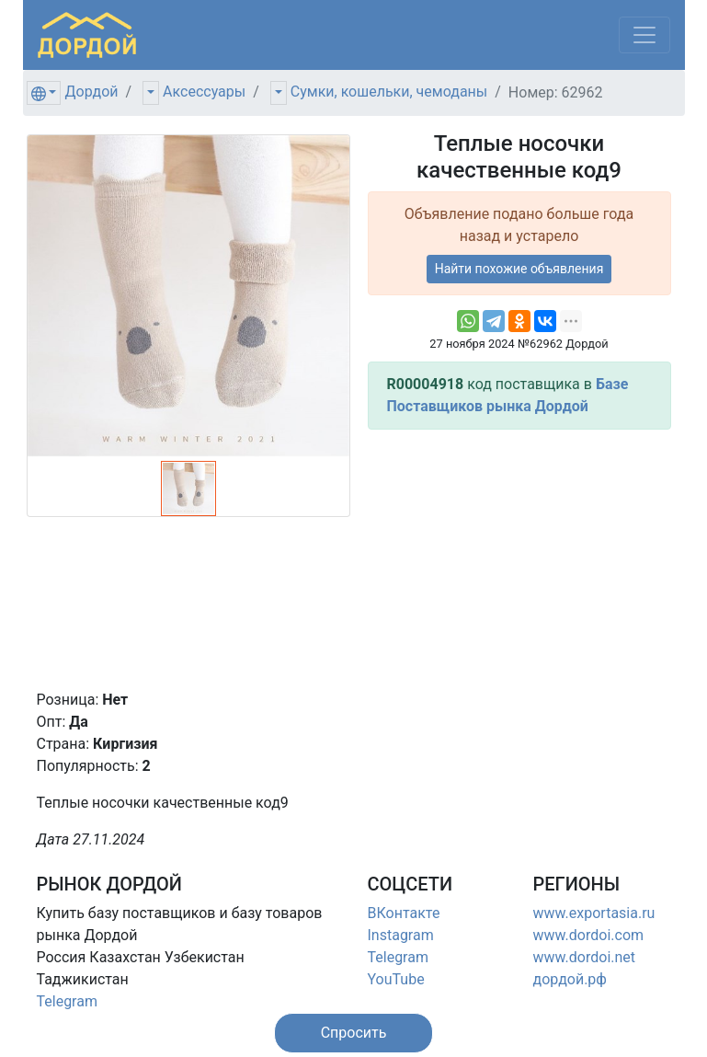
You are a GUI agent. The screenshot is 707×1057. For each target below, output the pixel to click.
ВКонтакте (404, 913)
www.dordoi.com (588, 935)
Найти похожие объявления (519, 268)
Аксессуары (204, 91)
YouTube (396, 979)
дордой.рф (570, 979)
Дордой (91, 91)
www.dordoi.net (584, 957)
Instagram (401, 935)
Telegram (67, 1001)
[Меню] (644, 35)
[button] (354, 1033)
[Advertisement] (519, 559)
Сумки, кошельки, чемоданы (389, 91)
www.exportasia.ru (594, 913)
